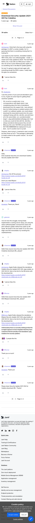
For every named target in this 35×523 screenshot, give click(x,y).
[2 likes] (9, 338)
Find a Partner (5, 457)
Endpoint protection (7, 493)
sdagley (6, 170)
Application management (9, 478)
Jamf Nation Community (8, 445)
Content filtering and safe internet (11, 499)
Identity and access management (11, 490)
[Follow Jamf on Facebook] (17, 431)
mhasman (7, 150)
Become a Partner (6, 454)
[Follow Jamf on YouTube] (9, 430)
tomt (5, 43)
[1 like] (8, 77)
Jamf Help (4, 439)
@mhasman (5, 47)
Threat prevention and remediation (11, 496)
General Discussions (9, 9)
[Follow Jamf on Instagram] (13, 431)
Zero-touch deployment (8, 472)
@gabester (7, 92)
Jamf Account (5, 460)
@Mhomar (4, 315)
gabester (7, 217)
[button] (4, 4)
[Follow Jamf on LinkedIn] (6, 431)
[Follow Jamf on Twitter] (2, 430)
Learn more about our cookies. (22, 511)
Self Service (5, 487)
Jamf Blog (4, 448)
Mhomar (6, 293)
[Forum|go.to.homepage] (10, 4)
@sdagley (4, 204)
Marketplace (5, 451)
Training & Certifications (8, 442)
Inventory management (8, 481)
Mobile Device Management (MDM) (12, 475)
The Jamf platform (7, 469)
